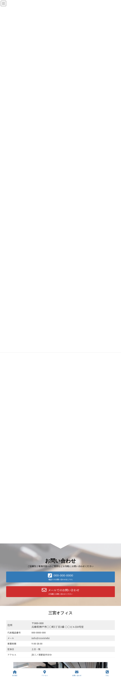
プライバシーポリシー (67, 611)
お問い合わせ (14, 611)
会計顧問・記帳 (73, 634)
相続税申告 (71, 656)
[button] (60, 380)
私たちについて (71, 623)
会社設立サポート (74, 645)
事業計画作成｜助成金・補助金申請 (82, 651)
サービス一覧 (46, 611)
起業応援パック (73, 640)
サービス (68, 629)
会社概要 (30, 611)
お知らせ (68, 667)
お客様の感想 (70, 662)
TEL (107, 673)
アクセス (44, 673)
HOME (14, 673)
